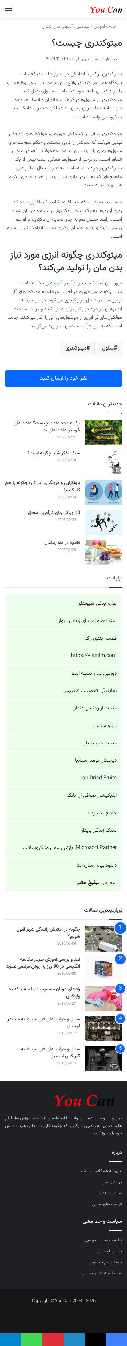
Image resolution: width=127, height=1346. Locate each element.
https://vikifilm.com (94, 655)
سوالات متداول (109, 1193)
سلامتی (83, 26)
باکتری (35, 202)
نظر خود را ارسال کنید (63, 378)
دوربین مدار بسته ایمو (94, 673)
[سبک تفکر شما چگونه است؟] (103, 462)
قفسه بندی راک (101, 638)
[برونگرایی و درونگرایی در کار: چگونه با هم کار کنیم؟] (103, 492)
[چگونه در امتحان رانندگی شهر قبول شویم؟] (103, 939)
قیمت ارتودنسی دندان (94, 708)
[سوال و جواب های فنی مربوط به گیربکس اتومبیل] (103, 1058)
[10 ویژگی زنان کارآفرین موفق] (103, 522)
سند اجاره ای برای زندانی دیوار (87, 620)
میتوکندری (75, 348)
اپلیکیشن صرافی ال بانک (92, 795)
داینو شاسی (105, 725)
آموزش (99, 26)
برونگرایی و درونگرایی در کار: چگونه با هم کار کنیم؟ (42, 486)
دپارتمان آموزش (105, 59)
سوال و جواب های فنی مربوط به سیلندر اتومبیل (43, 1023)
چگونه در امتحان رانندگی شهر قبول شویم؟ (48, 933)
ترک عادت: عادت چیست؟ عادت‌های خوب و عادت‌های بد (46, 427)
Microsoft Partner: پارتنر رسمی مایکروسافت (70, 847)
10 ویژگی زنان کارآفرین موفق (54, 513)
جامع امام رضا (102, 813)
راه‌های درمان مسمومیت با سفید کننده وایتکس (44, 993)
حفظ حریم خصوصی (105, 1262)
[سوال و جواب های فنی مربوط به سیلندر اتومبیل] (103, 1028)
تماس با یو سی (109, 1251)
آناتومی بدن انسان (57, 26)
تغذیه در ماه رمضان (62, 543)
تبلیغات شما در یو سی (103, 1240)
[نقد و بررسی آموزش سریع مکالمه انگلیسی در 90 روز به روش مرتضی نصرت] (103, 968)
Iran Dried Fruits (98, 778)
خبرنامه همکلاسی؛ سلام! (101, 1171)
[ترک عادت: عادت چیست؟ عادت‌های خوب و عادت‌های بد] (103, 432)
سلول (108, 348)
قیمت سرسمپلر (100, 743)
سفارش (96, 882)
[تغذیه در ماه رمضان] (103, 552)
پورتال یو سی (106, 1118)
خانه (115, 26)
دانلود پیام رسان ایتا (97, 865)
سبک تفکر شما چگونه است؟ (53, 453)
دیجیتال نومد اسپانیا (96, 760)
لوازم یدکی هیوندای (97, 603)
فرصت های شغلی (107, 1204)
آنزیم (57, 283)
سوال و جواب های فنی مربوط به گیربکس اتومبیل (50, 1053)
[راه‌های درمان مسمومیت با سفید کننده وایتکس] (103, 998)
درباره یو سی (112, 1182)
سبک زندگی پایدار (99, 830)
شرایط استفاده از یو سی (102, 1273)
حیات (95, 108)
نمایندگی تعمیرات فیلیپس (90, 690)
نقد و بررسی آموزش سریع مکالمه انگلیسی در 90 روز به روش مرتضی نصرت (43, 963)
